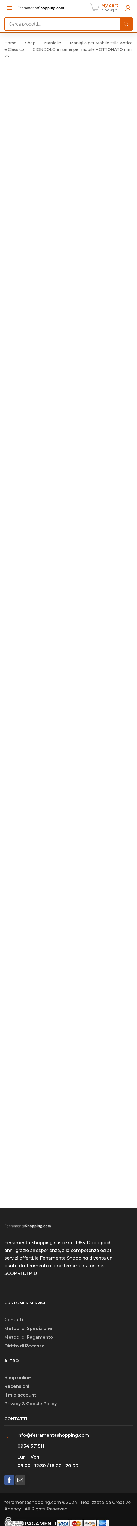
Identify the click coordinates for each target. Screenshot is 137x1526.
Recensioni (16, 1386)
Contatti (13, 1319)
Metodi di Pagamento (28, 1337)
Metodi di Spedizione (28, 1328)
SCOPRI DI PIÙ (20, 1273)
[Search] (126, 24)
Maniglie (52, 42)
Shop (30, 42)
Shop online (17, 1377)
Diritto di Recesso (24, 1346)
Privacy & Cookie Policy (30, 1403)
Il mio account (20, 1395)
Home (10, 42)
